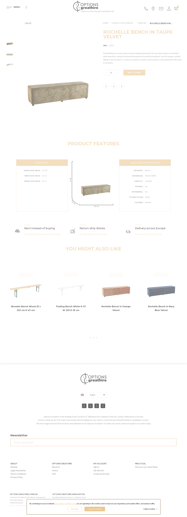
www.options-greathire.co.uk (65, 504)
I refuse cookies (151, 509)
